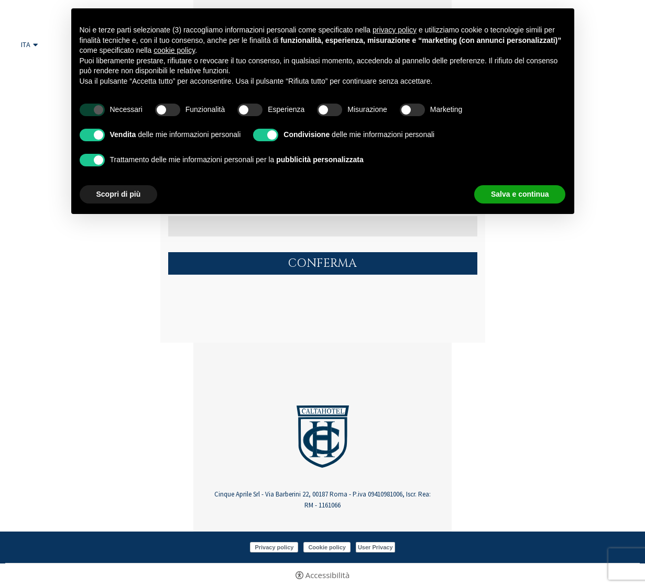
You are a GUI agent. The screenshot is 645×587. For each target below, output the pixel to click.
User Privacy (375, 547)
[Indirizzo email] (322, 226)
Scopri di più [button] (118, 194)
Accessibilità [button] (327, 575)
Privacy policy (274, 547)
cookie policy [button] (174, 50)
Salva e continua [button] (520, 194)
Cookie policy (327, 547)
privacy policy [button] (395, 30)
